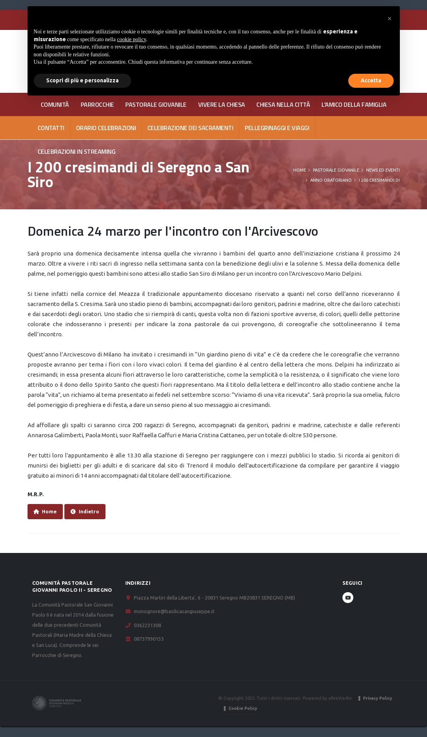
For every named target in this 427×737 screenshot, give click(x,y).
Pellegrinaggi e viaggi (277, 127)
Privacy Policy (377, 698)
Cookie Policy (242, 708)
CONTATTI (51, 127)
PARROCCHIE (97, 104)
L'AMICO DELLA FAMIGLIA (354, 104)
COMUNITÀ (55, 104)
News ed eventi (383, 170)
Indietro (85, 512)
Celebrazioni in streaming (77, 151)
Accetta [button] (371, 80)
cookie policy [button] (131, 39)
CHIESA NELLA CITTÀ (283, 104)
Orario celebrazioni (106, 127)
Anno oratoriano (331, 180)
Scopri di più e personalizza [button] (82, 80)
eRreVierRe (340, 697)
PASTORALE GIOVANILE (156, 104)
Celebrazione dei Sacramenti (190, 127)
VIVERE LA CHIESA (221, 104)
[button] (390, 18)
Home (299, 170)
